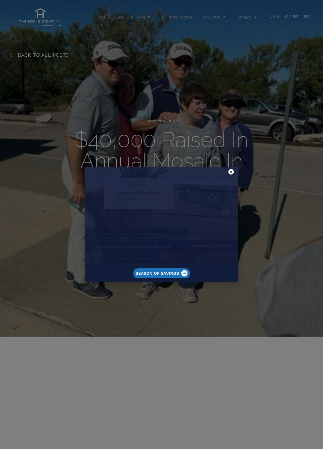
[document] (161, 224)
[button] (195, 199)
